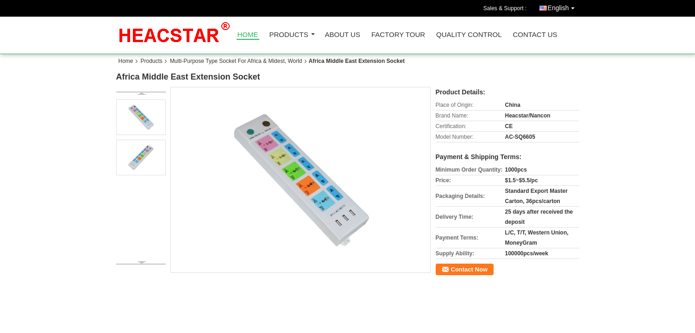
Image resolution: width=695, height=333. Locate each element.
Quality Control (468, 34)
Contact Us (535, 34)
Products (288, 34)
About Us (342, 34)
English (563, 6)
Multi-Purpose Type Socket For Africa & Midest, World (236, 61)
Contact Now (469, 269)
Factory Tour (398, 34)
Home (248, 34)
